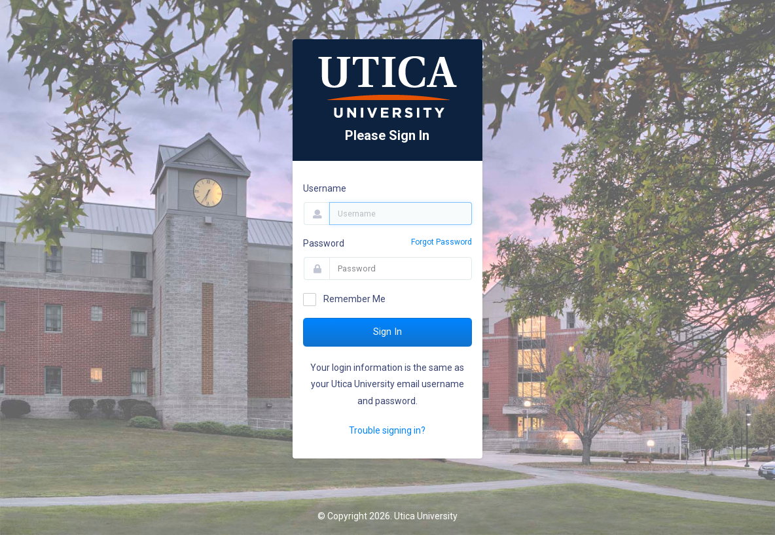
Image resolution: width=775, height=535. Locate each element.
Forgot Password (441, 242)
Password (323, 243)
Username (324, 188)
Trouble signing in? (387, 430)
